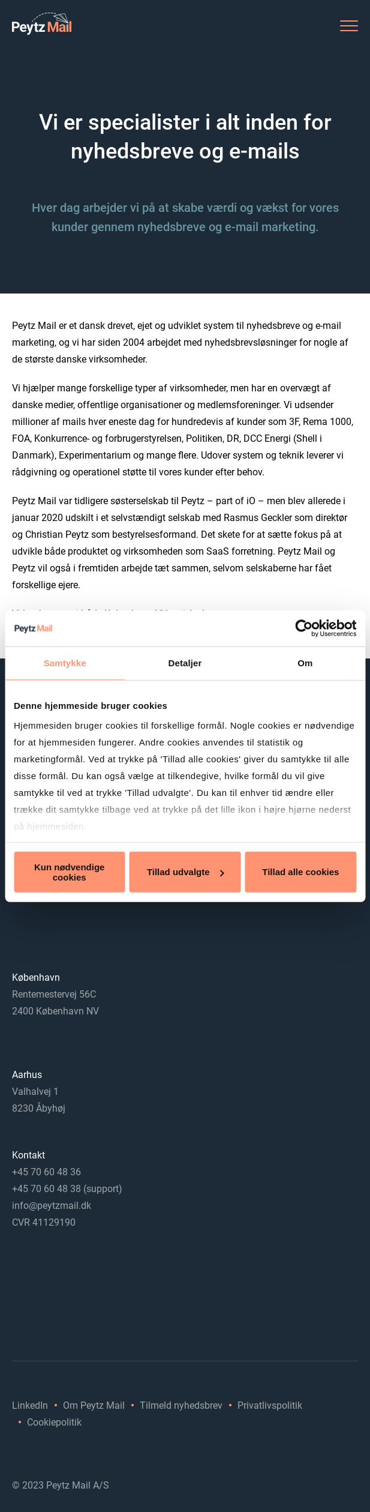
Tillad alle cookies (300, 872)
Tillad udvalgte (185, 872)
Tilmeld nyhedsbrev (181, 1405)
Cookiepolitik (54, 1422)
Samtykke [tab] (65, 662)
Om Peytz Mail (94, 1405)
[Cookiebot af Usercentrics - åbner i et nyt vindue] (303, 628)
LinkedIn (30, 1405)
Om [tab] (304, 662)
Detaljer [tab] (185, 662)
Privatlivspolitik (269, 1405)
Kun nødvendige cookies (69, 871)
